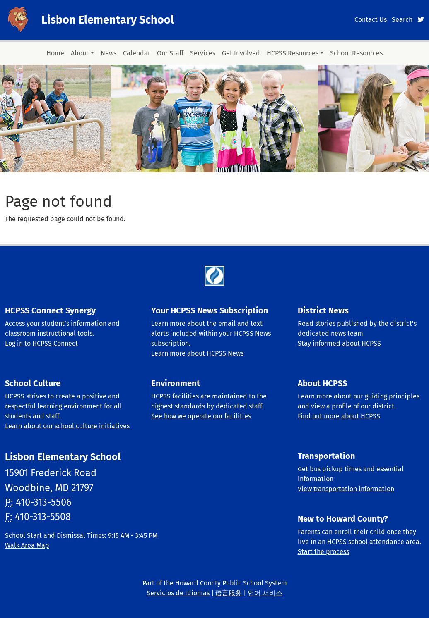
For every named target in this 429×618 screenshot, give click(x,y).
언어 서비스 (265, 593)
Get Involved (241, 53)
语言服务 (228, 593)
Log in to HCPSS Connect (41, 343)
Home (55, 53)
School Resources (356, 53)
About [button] (80, 53)
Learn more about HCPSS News (197, 353)
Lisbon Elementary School (107, 19)
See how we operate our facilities (201, 416)
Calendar (136, 53)
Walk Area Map (27, 545)
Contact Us (370, 20)
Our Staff (170, 53)
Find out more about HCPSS (339, 416)
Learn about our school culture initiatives (67, 426)
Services (202, 53)
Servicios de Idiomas (178, 593)
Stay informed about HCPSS (339, 343)
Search (402, 20)
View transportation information (346, 489)
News (108, 53)
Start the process (323, 552)
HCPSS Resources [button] (292, 53)
